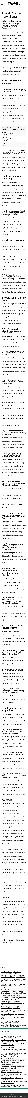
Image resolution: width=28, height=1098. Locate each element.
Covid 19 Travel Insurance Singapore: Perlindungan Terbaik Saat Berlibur (12, 1018)
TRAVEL (14, 3)
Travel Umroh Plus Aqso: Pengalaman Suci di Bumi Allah (14, 988)
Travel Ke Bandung (7, 1064)
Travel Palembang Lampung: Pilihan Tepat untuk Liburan (14, 1074)
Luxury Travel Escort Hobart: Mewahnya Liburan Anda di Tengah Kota (13, 1025)
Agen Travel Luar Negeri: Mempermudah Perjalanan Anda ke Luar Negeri (13, 984)
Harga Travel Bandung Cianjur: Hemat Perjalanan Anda (12, 1014)
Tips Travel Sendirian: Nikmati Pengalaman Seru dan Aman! (10, 1021)
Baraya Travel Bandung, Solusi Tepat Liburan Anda (12, 1078)
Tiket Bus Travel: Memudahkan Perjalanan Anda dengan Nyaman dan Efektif (14, 998)
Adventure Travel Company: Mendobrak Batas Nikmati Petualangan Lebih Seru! (13, 976)
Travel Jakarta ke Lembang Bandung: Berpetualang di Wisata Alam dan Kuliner (13, 992)
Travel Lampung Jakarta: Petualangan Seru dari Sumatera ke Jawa (14, 1082)
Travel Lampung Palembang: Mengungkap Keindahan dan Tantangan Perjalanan (14, 1050)
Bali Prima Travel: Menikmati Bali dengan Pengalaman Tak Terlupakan (13, 1053)
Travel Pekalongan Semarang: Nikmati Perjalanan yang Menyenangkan (12, 1085)
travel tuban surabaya (7, 1047)
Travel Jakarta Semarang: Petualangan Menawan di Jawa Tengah (12, 1067)
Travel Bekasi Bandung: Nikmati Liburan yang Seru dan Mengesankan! (13, 1040)
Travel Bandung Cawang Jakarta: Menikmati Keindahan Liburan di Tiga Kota (12, 1003)
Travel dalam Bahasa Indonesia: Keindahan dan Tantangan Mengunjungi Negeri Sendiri (14, 980)
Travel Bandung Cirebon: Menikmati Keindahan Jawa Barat (12, 1057)
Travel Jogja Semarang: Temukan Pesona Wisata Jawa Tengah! (13, 1044)
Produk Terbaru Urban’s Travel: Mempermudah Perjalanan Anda (10, 1007)
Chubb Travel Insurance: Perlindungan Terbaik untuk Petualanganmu (12, 1061)
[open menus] (1, 4)
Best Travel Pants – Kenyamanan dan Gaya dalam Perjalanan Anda (14, 1010)
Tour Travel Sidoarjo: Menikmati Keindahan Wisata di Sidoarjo (11, 972)
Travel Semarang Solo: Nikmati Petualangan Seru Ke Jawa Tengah (11, 1071)
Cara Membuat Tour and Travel (10, 995)
